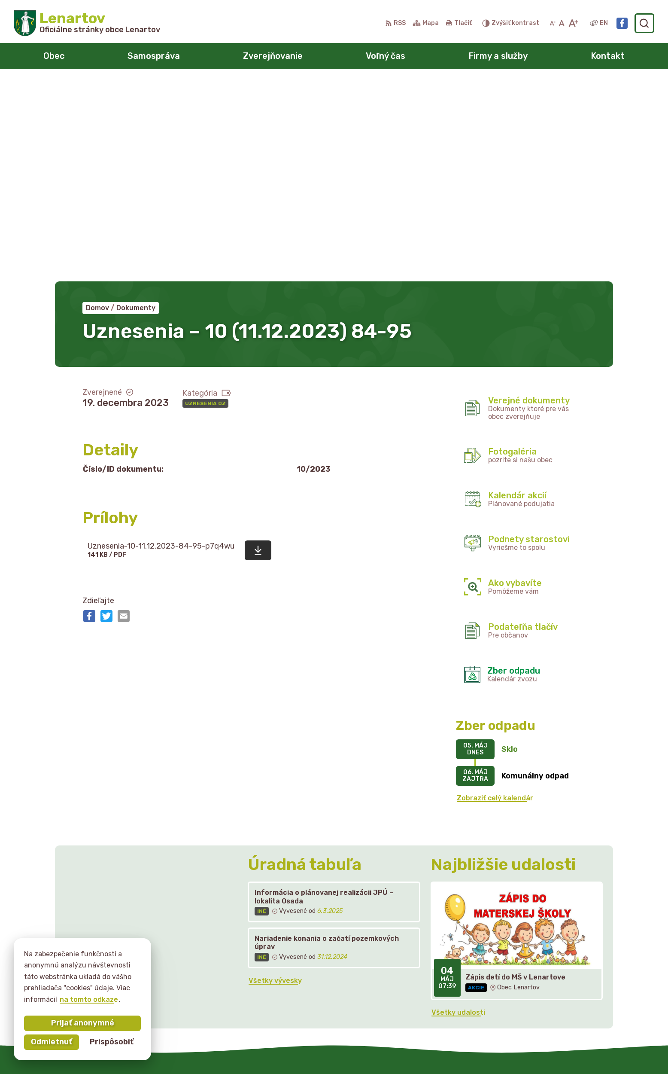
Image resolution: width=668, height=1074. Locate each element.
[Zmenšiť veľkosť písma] (552, 23)
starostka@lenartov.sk (549, 994)
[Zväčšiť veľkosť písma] (573, 23)
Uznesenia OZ (205, 204)
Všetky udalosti (458, 813)
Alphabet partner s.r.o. (342, 1051)
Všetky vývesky (275, 781)
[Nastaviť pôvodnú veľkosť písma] (561, 23)
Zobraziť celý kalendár (495, 599)
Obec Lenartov (469, 1051)
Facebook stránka (541, 1004)
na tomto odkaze (89, 999)
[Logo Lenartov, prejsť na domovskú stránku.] (87, 23)
